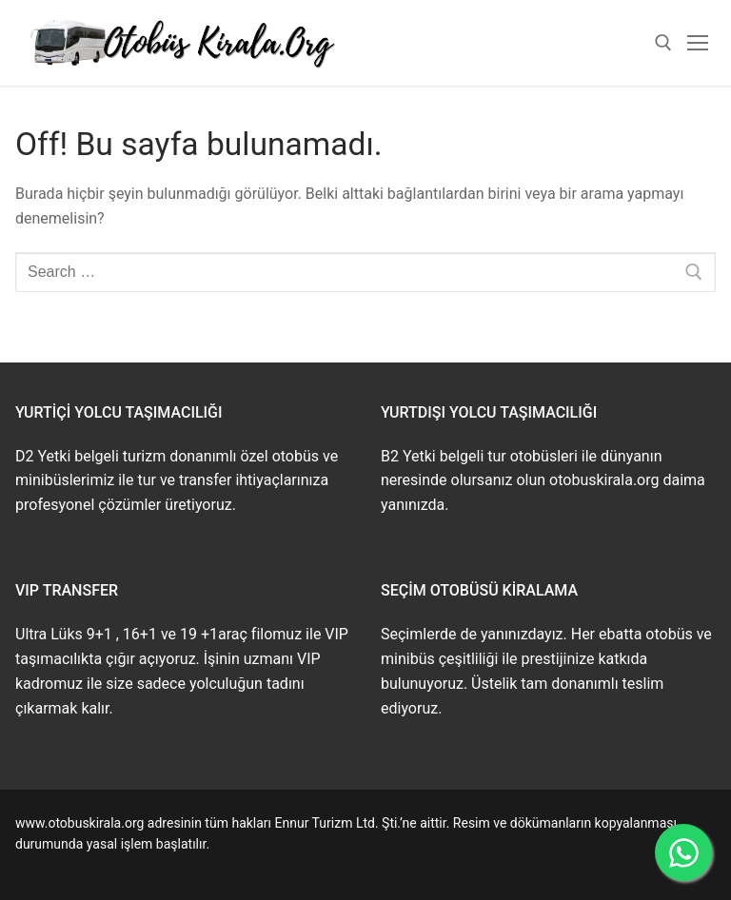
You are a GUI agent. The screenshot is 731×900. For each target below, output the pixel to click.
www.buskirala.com (73, 865)
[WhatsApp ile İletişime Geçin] (683, 852)
